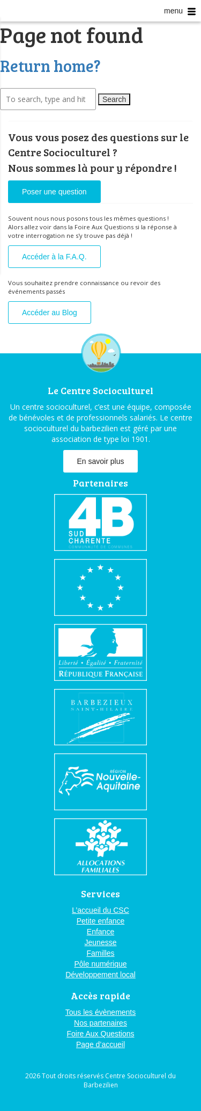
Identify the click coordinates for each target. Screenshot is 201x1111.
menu (180, 11)
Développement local (100, 974)
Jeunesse (101, 942)
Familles (100, 953)
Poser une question (54, 191)
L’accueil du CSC (100, 910)
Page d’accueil (100, 1044)
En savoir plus (100, 461)
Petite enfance (101, 921)
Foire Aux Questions (100, 1033)
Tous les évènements (100, 1012)
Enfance (100, 931)
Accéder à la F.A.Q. (54, 256)
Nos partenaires (100, 1023)
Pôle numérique (100, 964)
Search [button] (114, 99)
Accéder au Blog (49, 312)
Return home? (50, 65)
